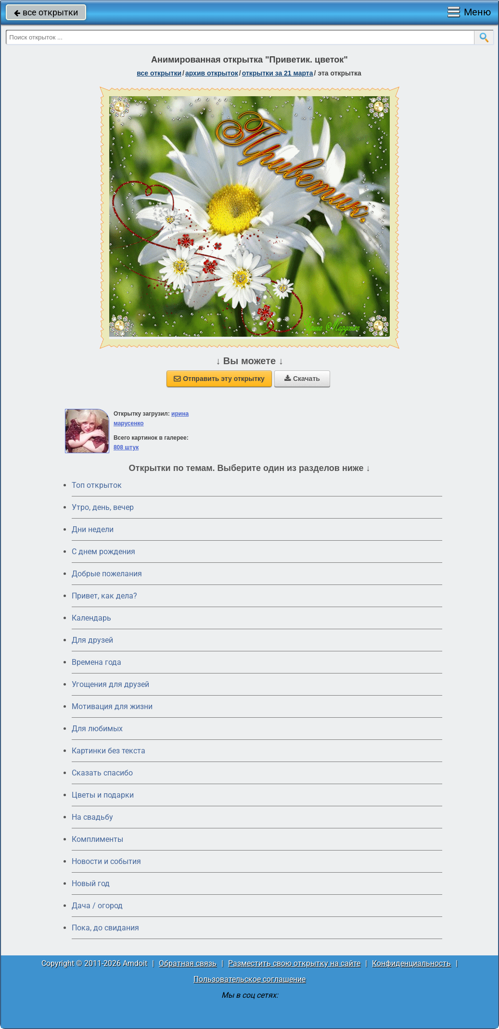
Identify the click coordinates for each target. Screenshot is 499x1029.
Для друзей (92, 640)
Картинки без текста (108, 750)
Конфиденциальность (411, 963)
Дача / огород (97, 905)
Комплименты (97, 839)
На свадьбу (92, 817)
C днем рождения (103, 551)
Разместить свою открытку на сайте (294, 963)
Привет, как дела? (104, 595)
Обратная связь (188, 963)
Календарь (91, 617)
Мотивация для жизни (112, 706)
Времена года (96, 662)
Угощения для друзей (110, 684)
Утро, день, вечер (103, 507)
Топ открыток (97, 485)
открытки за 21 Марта (277, 73)
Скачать (302, 378)
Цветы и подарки (103, 795)
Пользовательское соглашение (249, 979)
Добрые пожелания (107, 573)
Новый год (91, 883)
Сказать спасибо (102, 772)
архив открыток (211, 73)
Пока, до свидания (105, 927)
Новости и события (106, 861)
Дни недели (93, 529)
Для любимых (97, 728)
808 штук (126, 447)
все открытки (46, 12)
